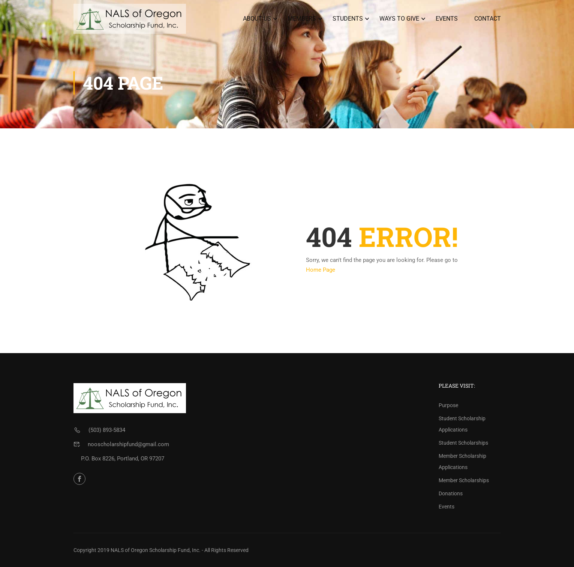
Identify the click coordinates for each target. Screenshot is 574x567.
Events (447, 18)
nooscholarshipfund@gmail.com (128, 444)
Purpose (448, 405)
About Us (257, 18)
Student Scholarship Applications (462, 424)
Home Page (320, 269)
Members (302, 18)
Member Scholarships (464, 480)
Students (348, 18)
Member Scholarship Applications (462, 461)
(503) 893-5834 (106, 430)
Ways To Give (399, 18)
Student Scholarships (463, 443)
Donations (451, 493)
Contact (487, 18)
